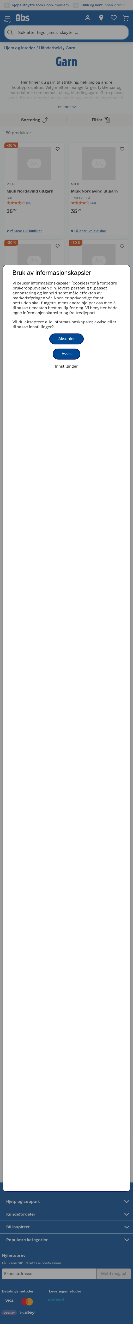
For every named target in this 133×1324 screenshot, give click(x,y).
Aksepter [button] (66, 339)
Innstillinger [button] (66, 366)
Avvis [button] (66, 354)
